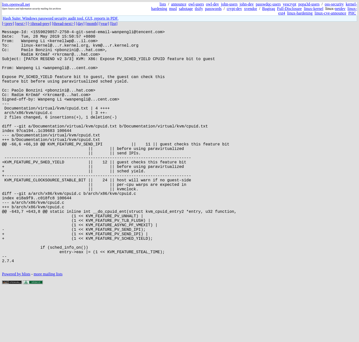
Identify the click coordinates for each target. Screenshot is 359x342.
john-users (229, 4)
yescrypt (289, 4)
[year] (104, 23)
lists (163, 4)
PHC (352, 13)
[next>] (21, 23)
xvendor (250, 8)
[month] (92, 23)
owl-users (196, 4)
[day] (80, 23)
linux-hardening (300, 13)
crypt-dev (234, 8)
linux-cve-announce (330, 13)
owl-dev (212, 4)
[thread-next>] (63, 23)
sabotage (186, 8)
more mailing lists (48, 327)
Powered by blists (16, 327)
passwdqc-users (268, 4)
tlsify (199, 8)
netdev (340, 8)
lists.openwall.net (16, 4)
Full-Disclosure (289, 8)
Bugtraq (268, 8)
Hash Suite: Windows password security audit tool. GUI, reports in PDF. (60, 18)
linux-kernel (313, 8)
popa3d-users (308, 4)
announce (178, 4)
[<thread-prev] (39, 23)
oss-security (334, 4)
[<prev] (8, 23)
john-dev (247, 4)
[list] (113, 23)
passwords (213, 8)
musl (173, 8)
